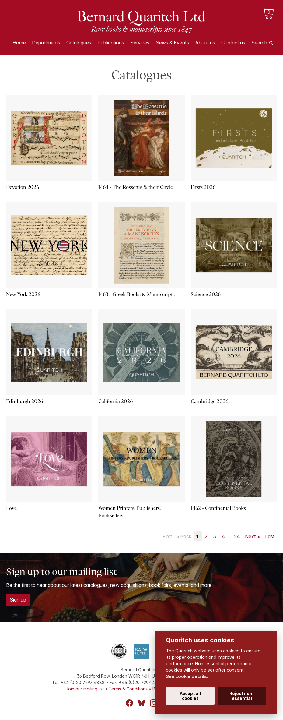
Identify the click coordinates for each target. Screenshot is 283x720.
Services (139, 43)
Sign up (18, 600)
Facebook (129, 703)
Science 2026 (206, 294)
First (167, 536)
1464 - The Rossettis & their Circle (135, 187)
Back (185, 536)
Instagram (153, 703)
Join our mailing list (85, 688)
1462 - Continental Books (218, 508)
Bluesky (141, 703)
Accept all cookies (190, 696)
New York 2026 (23, 294)
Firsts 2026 (203, 187)
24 (237, 536)
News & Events (172, 43)
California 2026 (115, 401)
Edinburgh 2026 (24, 401)
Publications (110, 43)
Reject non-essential (241, 696)
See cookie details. (187, 676)
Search (259, 43)
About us (205, 43)
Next (251, 536)
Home (19, 43)
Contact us (233, 43)
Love (11, 508)
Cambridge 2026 (209, 401)
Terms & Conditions (128, 688)
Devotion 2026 (22, 187)
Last (269, 536)
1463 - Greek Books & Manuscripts (136, 294)
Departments (46, 43)
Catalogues (78, 43)
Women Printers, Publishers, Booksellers (129, 511)
